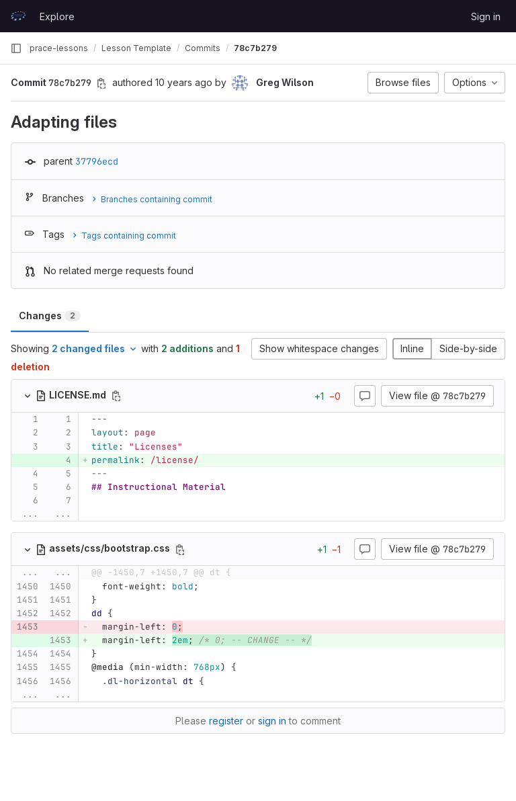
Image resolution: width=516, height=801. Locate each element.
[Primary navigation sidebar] (16, 48)
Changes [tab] (50, 315)
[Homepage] (18, 16)
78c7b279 (255, 48)
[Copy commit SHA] (101, 83)
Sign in (486, 16)
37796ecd (96, 161)
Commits (202, 48)
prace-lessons (59, 48)
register (226, 720)
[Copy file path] (116, 396)
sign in (272, 720)
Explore (57, 16)
